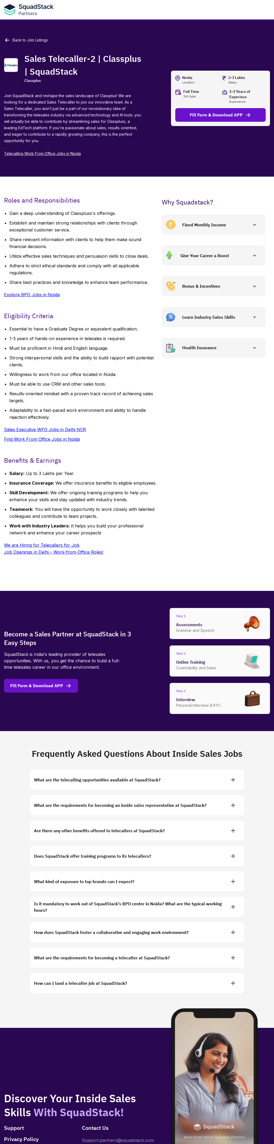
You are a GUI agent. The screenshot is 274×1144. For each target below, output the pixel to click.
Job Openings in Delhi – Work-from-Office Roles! (53, 552)
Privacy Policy (21, 1139)
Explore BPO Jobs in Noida (32, 294)
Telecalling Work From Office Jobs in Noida (42, 153)
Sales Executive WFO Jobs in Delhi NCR (45, 429)
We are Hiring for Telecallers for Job (41, 545)
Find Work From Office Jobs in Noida (42, 439)
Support (14, 1127)
